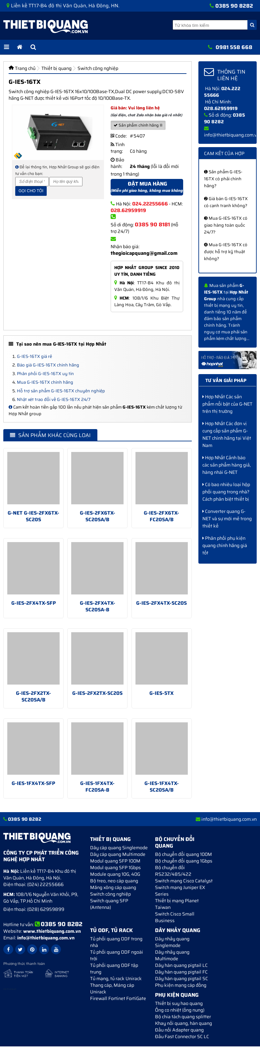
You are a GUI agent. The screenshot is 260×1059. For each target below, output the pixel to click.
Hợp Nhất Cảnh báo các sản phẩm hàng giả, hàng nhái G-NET (226, 465)
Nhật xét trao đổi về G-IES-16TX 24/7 (53, 399)
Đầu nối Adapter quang (179, 1029)
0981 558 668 (234, 47)
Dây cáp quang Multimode (117, 854)
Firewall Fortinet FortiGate (118, 998)
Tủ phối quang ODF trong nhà (116, 942)
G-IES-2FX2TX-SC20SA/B (33, 696)
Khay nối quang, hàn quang (183, 1023)
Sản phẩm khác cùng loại (50, 435)
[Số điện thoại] (32, 181)
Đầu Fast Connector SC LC (182, 1036)
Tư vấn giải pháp (225, 380)
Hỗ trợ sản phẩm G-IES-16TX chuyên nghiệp (61, 390)
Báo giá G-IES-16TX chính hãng (48, 365)
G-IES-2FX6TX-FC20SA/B (161, 516)
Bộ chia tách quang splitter (183, 1016)
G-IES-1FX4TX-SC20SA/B (161, 786)
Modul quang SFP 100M (115, 860)
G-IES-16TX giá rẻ (34, 356)
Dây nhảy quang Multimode (172, 955)
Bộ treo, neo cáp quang (114, 880)
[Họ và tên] (66, 181)
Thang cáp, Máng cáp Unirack (112, 988)
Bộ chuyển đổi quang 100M (183, 854)
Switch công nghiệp (110, 894)
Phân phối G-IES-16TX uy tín (45, 373)
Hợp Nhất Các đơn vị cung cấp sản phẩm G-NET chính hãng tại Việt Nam (226, 434)
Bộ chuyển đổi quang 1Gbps (183, 860)
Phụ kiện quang (177, 995)
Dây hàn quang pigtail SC (181, 978)
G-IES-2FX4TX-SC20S (161, 603)
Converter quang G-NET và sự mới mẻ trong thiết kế (227, 519)
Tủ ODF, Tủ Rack (111, 930)
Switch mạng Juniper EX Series (180, 891)
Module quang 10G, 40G (115, 874)
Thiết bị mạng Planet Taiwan (177, 904)
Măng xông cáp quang (113, 887)
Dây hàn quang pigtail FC (181, 971)
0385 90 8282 (234, 6)
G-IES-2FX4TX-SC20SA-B (97, 606)
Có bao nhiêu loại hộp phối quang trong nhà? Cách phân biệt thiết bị (226, 492)
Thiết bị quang (110, 839)
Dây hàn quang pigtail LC (181, 965)
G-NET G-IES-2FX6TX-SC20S (33, 516)
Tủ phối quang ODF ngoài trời (116, 955)
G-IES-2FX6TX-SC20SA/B (97, 516)
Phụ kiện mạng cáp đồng (180, 985)
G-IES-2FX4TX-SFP (33, 603)
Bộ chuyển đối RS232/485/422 (173, 871)
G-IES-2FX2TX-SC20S (97, 693)
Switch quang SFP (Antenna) (109, 904)
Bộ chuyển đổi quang (174, 842)
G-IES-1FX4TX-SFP (33, 783)
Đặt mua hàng (147, 187)
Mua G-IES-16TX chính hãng (45, 382)
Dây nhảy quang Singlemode (172, 942)
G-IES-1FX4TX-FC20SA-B (97, 786)
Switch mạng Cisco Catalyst (184, 880)
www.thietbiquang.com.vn (52, 931)
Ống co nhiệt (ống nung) (179, 1010)
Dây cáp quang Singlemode (119, 847)
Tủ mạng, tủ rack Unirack (116, 978)
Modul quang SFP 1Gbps (115, 867)
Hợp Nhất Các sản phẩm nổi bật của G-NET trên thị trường (227, 404)
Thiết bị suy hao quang (179, 1003)
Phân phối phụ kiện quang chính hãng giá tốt (224, 545)
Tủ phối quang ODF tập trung (114, 968)
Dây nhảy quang (177, 930)
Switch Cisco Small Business (174, 917)
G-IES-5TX (161, 693)
